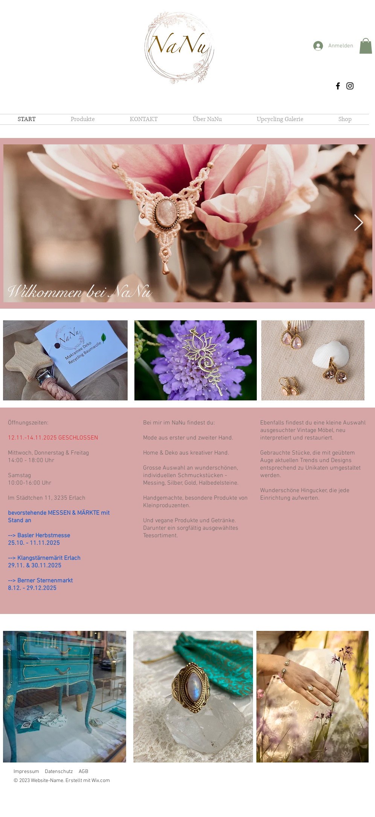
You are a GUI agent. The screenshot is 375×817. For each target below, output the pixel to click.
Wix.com (100, 781)
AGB (83, 771)
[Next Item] (358, 223)
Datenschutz (59, 771)
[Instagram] (350, 86)
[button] (365, 46)
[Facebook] (338, 86)
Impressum (26, 771)
